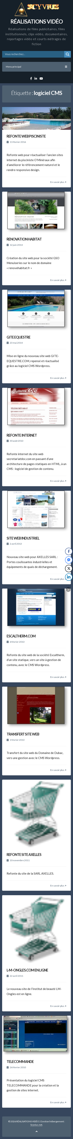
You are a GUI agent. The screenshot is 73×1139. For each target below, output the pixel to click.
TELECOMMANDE (20, 1061)
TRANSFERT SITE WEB (23, 734)
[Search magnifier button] (67, 54)
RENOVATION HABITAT (24, 239)
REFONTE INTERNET (22, 435)
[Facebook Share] (68, 551)
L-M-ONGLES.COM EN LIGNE (27, 970)
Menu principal (36, 66)
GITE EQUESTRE (18, 337)
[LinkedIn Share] (68, 577)
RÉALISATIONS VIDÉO (37, 21)
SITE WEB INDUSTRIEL (23, 538)
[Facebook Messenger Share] (68, 560)
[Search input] (34, 54)
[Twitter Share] (68, 568)
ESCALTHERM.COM (21, 636)
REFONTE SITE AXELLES (24, 854)
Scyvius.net (36, 1124)
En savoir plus (57, 182)
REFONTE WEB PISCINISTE (26, 136)
